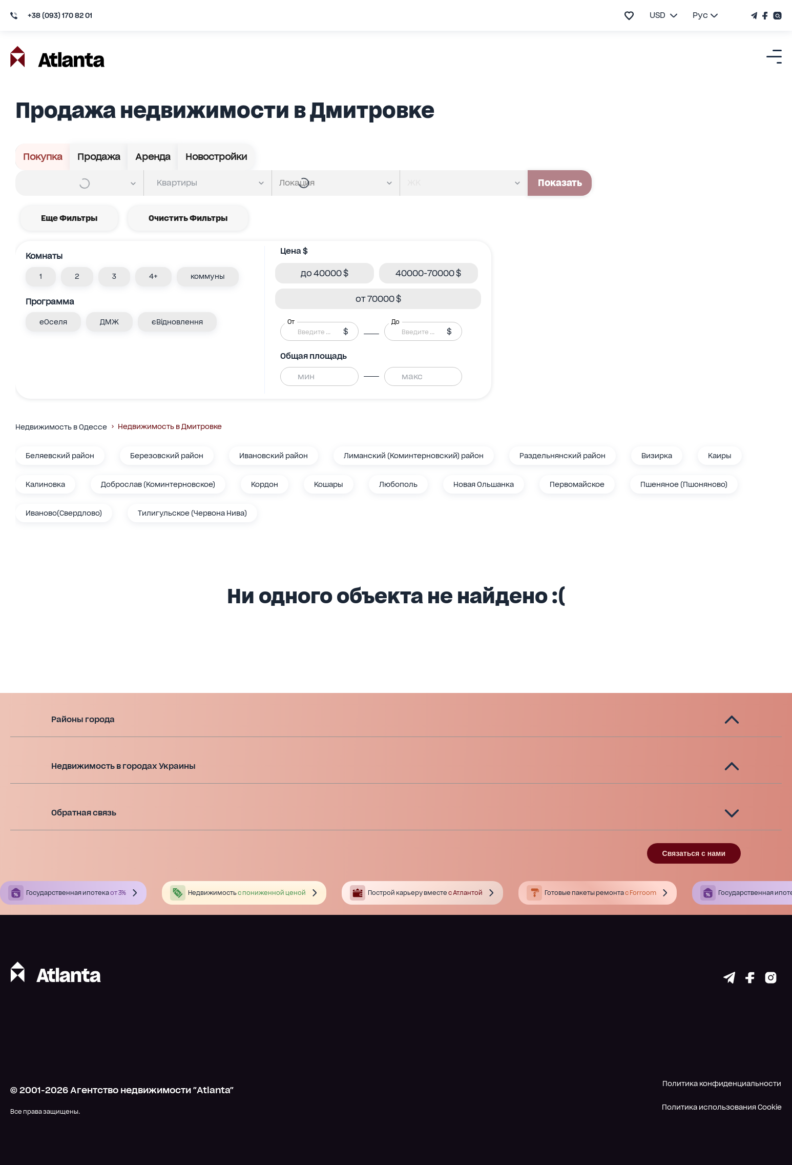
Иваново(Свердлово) (64, 513)
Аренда (153, 157)
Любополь (398, 484)
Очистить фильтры (188, 218)
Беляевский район (60, 456)
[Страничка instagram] (771, 980)
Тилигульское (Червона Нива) (192, 513)
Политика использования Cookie (722, 1107)
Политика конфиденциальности (721, 1083)
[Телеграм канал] (755, 15)
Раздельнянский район (562, 456)
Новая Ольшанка (483, 484)
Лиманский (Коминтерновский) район (414, 456)
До (395, 321)
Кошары (328, 484)
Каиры (720, 456)
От (291, 321)
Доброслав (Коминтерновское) (158, 484)
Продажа (99, 157)
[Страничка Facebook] (765, 15)
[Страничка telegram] (729, 980)
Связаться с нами (693, 853)
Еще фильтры (69, 218)
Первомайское (577, 484)
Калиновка (45, 484)
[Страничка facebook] (750, 980)
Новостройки (216, 157)
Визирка (656, 456)
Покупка (42, 157)
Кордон (264, 484)
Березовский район (166, 456)
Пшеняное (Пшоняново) (683, 484)
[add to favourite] (629, 16)
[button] (41, 277)
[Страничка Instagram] (776, 15)
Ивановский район (273, 456)
